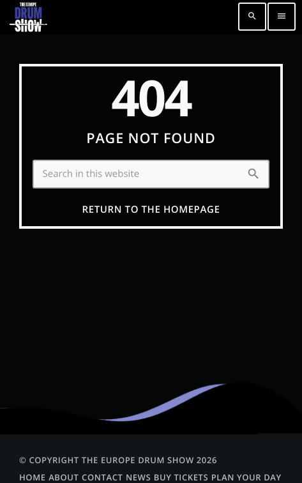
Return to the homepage (151, 209)
